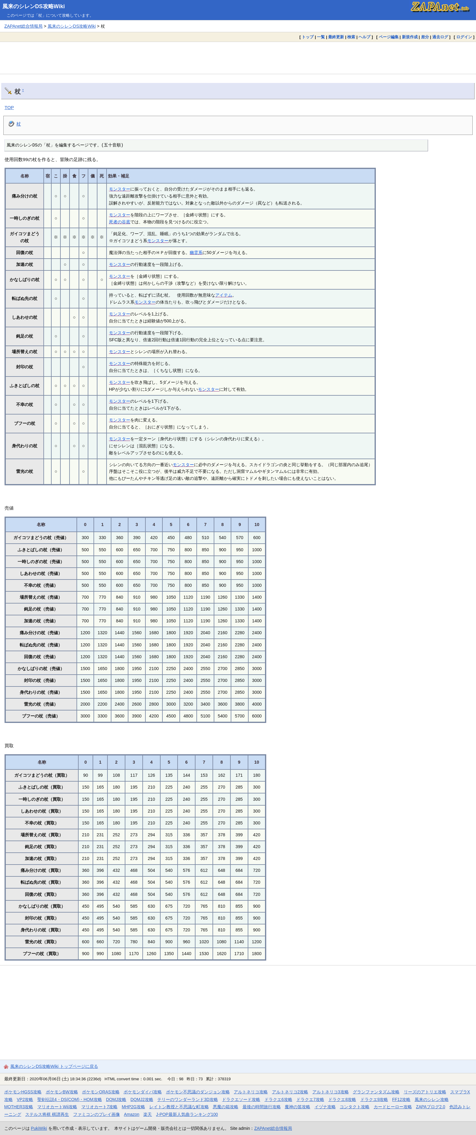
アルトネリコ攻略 (251, 1091)
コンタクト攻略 (354, 1106)
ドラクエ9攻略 (374, 1099)
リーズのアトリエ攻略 (425, 1091)
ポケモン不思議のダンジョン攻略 (198, 1091)
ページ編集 (389, 37)
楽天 (147, 1114)
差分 (425, 37)
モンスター (119, 189)
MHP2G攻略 (133, 1106)
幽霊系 (196, 252)
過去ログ (440, 37)
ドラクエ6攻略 (278, 1099)
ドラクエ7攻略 (310, 1099)
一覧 (321, 37)
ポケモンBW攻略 (62, 1091)
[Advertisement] (238, 57)
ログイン (464, 37)
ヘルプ (364, 37)
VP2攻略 (25, 1099)
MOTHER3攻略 (18, 1106)
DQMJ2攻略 (142, 1099)
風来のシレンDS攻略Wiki (33, 6)
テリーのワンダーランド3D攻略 (187, 1099)
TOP (9, 107)
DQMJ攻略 (116, 1099)
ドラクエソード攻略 (241, 1099)
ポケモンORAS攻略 (100, 1091)
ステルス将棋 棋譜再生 (47, 1114)
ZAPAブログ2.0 (430, 1106)
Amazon (131, 1114)
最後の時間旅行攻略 (262, 1106)
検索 (351, 37)
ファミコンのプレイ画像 (96, 1114)
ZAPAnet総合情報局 (23, 26)
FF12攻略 (401, 1099)
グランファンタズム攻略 (376, 1091)
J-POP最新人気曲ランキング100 (187, 1114)
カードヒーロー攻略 (393, 1106)
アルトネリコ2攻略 (290, 1091)
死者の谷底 (119, 221)
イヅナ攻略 (325, 1106)
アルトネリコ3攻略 (330, 1091)
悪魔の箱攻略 (225, 1106)
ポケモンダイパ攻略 (143, 1091)
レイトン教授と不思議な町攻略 (179, 1106)
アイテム (223, 295)
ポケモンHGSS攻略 (23, 1091)
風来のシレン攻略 (432, 1099)
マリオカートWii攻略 (57, 1106)
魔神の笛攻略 (297, 1106)
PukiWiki (39, 1128)
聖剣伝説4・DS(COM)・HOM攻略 (69, 1099)
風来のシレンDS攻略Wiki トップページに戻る (54, 1066)
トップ (308, 37)
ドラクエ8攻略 (342, 1099)
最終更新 (336, 37)
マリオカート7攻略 (99, 1106)
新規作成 (410, 37)
